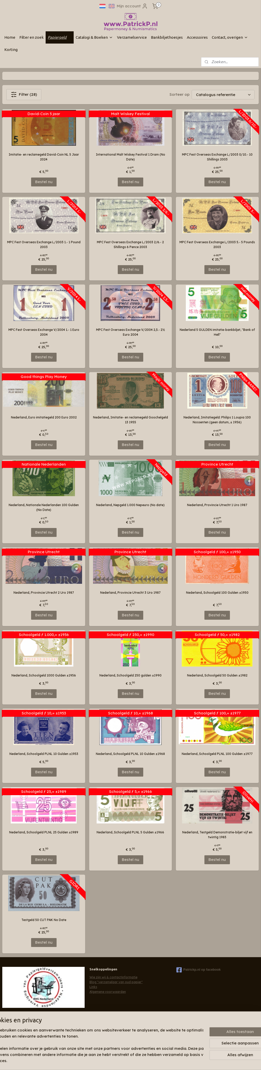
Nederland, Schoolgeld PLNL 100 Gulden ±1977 (217, 754)
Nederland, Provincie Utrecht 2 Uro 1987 (44, 592)
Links (93, 987)
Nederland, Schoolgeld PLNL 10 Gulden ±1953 (43, 754)
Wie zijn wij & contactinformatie (113, 977)
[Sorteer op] (223, 94)
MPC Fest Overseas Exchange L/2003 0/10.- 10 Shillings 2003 (217, 157)
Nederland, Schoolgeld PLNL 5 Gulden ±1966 (130, 832)
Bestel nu (44, 181)
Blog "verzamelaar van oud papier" (116, 982)
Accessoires (197, 37)
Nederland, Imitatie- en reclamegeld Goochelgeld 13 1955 (130, 419)
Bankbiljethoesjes (167, 37)
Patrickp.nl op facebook (198, 970)
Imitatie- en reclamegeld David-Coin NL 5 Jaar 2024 (44, 157)
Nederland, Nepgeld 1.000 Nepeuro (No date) (130, 505)
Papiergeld (60, 37)
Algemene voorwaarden (107, 992)
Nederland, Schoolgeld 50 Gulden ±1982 (217, 675)
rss (131, 1060)
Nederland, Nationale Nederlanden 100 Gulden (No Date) (44, 507)
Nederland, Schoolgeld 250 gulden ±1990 (130, 675)
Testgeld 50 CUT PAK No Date (43, 920)
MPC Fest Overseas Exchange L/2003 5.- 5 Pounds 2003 (217, 244)
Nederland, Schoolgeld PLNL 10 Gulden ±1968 (130, 754)
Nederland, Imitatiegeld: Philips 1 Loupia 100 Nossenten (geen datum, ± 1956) (217, 419)
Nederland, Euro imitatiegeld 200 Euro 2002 (44, 417)
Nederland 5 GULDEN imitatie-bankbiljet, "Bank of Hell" (217, 332)
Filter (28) (24, 94)
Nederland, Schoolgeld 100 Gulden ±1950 (217, 592)
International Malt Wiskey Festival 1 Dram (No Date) (130, 157)
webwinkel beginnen (150, 1060)
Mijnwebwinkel (195, 1060)
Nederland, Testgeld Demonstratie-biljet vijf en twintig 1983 (217, 834)
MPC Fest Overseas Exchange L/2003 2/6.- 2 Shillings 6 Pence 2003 (130, 244)
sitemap (121, 1060)
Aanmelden (17, 1034)
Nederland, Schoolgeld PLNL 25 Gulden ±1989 (43, 832)
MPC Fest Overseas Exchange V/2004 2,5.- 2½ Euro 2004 (130, 332)
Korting (11, 49)
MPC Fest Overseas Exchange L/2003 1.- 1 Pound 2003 (44, 244)
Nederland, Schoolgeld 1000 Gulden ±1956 (43, 675)
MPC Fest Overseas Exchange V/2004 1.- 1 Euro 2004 (43, 332)
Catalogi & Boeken (94, 37)
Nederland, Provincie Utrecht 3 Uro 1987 (130, 592)
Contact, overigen (230, 37)
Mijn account (132, 6)
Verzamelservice (132, 37)
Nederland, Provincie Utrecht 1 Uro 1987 (217, 505)
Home (9, 37)
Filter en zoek (31, 37)
